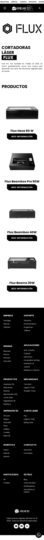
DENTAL (14, 2)
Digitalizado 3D (9, 401)
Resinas (7, 391)
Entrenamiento (30, 324)
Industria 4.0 (29, 363)
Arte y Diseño (29, 350)
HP (5, 479)
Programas (28, 327)
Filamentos (8, 387)
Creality (7, 432)
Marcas (7, 324)
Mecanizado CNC (11, 394)
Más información (22, 136)
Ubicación (28, 450)
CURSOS (23, 2)
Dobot (6, 450)
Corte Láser (8, 397)
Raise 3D (7, 436)
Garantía (27, 320)
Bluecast (7, 351)
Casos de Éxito (30, 483)
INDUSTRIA (4, 2)
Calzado (27, 353)
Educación (28, 357)
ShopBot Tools (29, 391)
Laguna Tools (29, 387)
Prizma (6, 354)
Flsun (6, 426)
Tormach (27, 384)
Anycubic (7, 361)
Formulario (28, 453)
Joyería (27, 367)
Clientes (7, 327)
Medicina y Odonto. (32, 370)
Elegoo (6, 419)
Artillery (7, 429)
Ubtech (7, 456)
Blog (25, 479)
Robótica (7, 404)
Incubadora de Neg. (32, 360)
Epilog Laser (28, 422)
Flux (25, 416)
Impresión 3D (9, 384)
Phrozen (7, 358)
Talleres (27, 330)
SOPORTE (32, 2)
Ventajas (7, 320)
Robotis (7, 453)
